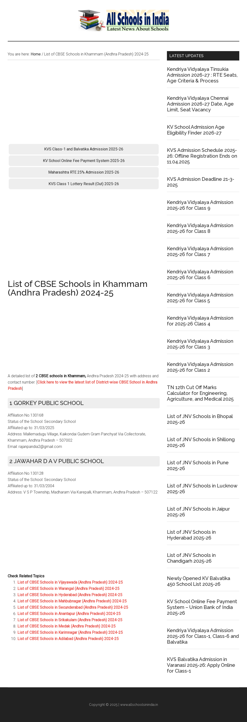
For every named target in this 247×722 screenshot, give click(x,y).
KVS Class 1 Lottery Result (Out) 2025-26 (83, 184)
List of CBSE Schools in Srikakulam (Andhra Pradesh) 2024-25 (69, 620)
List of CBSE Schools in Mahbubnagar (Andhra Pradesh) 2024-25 (72, 601)
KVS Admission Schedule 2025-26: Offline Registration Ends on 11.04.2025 (202, 156)
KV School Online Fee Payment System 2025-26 (84, 160)
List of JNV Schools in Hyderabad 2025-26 (191, 535)
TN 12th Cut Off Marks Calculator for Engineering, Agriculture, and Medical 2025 (200, 393)
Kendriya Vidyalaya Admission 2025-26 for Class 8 (200, 228)
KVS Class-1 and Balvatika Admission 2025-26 (83, 149)
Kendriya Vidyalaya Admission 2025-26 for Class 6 (200, 274)
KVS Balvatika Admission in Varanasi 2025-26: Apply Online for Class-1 (201, 665)
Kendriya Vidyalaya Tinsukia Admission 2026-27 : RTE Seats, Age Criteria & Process (202, 75)
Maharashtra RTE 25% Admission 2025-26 (83, 172)
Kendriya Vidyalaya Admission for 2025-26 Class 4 (200, 321)
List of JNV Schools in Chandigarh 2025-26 (191, 558)
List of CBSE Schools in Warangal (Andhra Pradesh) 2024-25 (68, 588)
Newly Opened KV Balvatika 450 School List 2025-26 (198, 581)
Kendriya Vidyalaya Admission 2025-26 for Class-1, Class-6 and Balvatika (203, 636)
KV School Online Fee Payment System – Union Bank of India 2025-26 (202, 607)
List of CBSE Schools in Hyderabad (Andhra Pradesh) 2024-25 (69, 595)
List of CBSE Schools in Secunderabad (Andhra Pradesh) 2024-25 (72, 607)
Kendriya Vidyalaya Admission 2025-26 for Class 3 (200, 344)
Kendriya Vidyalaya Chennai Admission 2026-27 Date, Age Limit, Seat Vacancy (200, 104)
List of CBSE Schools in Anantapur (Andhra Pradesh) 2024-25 (69, 613)
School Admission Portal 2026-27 (123, 20)
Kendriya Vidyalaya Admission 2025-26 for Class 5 (200, 298)
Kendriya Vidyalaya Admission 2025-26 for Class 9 (200, 205)
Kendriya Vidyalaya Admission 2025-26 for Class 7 (200, 251)
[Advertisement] (84, 103)
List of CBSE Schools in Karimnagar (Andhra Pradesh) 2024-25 (70, 632)
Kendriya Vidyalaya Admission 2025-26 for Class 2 (200, 367)
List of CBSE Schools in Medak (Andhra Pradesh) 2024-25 (66, 626)
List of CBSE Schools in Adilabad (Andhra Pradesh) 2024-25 (68, 638)
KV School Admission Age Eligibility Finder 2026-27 (196, 130)
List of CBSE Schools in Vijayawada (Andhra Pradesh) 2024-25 (70, 582)
